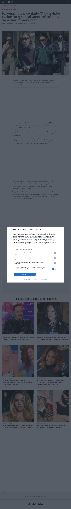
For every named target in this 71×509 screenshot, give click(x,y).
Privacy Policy (44, 279)
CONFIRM (25, 274)
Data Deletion (27, 279)
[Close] (61, 229)
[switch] (54, 253)
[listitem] (35, 249)
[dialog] (35, 254)
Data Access (35, 279)
